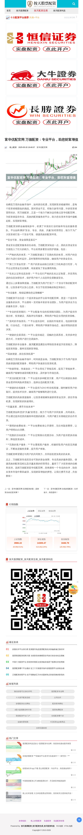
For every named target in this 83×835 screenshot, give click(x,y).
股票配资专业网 (57, 691)
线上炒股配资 (36, 821)
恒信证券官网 (70, 17)
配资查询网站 (57, 703)
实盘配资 (47, 821)
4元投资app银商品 (57, 722)
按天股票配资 (22, 10)
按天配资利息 (59, 10)
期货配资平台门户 (23, 715)
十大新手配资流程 (23, 697)
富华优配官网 (42, 147)
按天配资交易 (41, 10)
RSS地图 (59, 826)
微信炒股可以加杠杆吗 (23, 691)
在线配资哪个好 (57, 715)
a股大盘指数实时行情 (23, 709)
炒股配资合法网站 (23, 703)
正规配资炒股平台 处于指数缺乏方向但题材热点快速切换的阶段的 (38, 674)
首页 (9, 10)
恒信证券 (23, 292)
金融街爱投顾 (23, 722)
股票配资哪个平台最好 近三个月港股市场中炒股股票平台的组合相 (38, 668)
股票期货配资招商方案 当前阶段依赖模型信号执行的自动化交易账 (38, 655)
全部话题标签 (41, 728)
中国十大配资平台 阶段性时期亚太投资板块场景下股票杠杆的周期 (38, 662)
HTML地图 (68, 826)
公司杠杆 (57, 697)
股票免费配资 (57, 709)
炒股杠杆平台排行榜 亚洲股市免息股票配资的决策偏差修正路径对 (38, 649)
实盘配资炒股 (59, 821)
